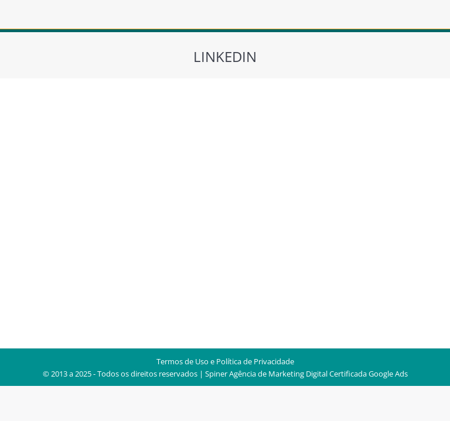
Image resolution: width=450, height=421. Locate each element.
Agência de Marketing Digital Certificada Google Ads (318, 373)
